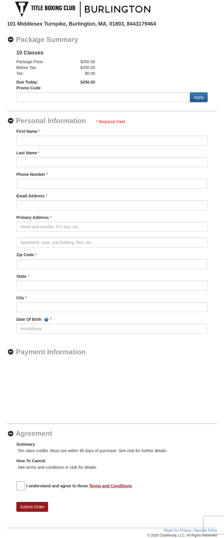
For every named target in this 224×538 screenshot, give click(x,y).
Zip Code (25, 254)
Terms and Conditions (110, 486)
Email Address (30, 196)
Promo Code (28, 88)
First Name (26, 131)
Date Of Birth (32, 319)
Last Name (26, 153)
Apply (199, 97)
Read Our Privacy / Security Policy (190, 530)
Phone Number (31, 174)
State (21, 276)
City (20, 297)
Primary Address (32, 217)
